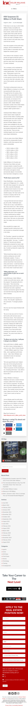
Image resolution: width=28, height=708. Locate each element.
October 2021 (6, 516)
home (4, 551)
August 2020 (6, 528)
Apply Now (12, 589)
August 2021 (6, 521)
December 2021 (7, 512)
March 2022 (6, 505)
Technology (6, 561)
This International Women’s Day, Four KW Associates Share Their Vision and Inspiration (14, 484)
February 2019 (7, 540)
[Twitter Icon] (12, 694)
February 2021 (7, 526)
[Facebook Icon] (10, 694)
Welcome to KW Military (9, 491)
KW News (5, 554)
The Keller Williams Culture (10, 489)
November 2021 (7, 514)
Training (5, 563)
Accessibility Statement (17, 705)
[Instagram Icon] (18, 694)
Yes (4, 676)
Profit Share (6, 556)
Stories (5, 558)
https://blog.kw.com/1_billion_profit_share (15, 415)
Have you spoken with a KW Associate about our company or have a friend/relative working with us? (13, 670)
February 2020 (7, 533)
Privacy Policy (8, 705)
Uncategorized (7, 565)
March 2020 (6, 530)
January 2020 (6, 535)
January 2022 (6, 509)
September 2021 (7, 519)
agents (4, 549)
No (4, 674)
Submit (5, 685)
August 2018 (6, 542)
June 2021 (6, 523)
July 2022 (5, 503)
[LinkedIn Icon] (15, 694)
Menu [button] (15, 8)
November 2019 (7, 537)
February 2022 (7, 507)
